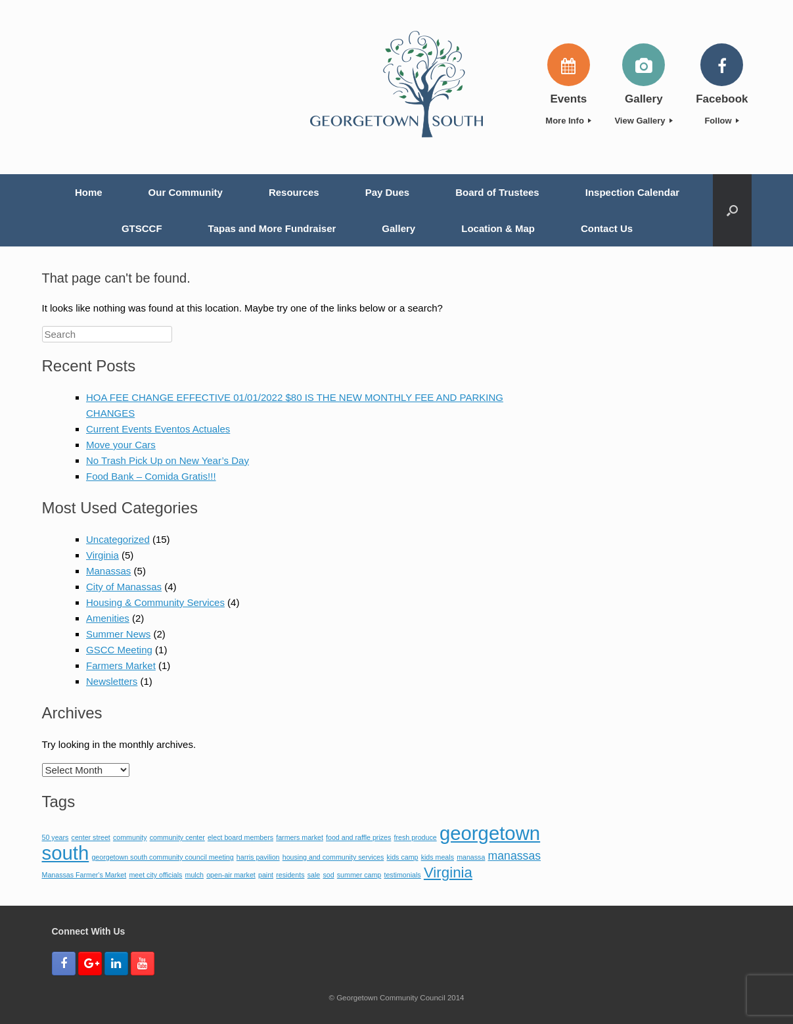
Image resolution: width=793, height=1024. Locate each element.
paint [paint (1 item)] (265, 875)
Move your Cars (121, 444)
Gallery (398, 228)
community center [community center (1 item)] (177, 837)
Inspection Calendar (632, 192)
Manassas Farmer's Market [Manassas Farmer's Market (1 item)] (84, 875)
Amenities (107, 618)
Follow (721, 121)
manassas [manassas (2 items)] (514, 855)
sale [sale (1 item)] (314, 875)
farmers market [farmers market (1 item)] (299, 837)
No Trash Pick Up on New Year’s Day (167, 460)
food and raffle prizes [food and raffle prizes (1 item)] (358, 837)
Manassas (108, 570)
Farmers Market (121, 665)
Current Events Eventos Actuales (158, 428)
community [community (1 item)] (130, 837)
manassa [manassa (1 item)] (471, 857)
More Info (568, 121)
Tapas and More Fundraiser (272, 228)
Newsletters (111, 681)
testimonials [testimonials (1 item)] (402, 875)
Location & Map (498, 228)
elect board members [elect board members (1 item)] (240, 837)
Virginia (102, 555)
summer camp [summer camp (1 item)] (359, 875)
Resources (294, 192)
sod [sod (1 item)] (328, 875)
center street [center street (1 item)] (91, 837)
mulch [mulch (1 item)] (194, 875)
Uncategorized (118, 539)
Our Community (185, 192)
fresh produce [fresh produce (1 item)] (415, 837)
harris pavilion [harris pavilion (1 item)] (258, 857)
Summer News (118, 634)
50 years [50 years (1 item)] (55, 837)
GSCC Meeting (119, 649)
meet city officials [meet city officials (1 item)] (155, 875)
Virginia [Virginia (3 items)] (448, 872)
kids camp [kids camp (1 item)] (402, 857)
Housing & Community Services (155, 602)
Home (88, 192)
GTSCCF (142, 228)
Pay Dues (387, 192)
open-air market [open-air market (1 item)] (231, 875)
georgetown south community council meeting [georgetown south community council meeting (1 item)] (162, 857)
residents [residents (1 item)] (290, 875)
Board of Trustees (497, 192)
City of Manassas (124, 586)
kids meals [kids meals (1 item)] (437, 857)
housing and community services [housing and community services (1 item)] (333, 857)
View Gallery (643, 121)
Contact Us (607, 228)
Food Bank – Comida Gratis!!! (151, 476)
